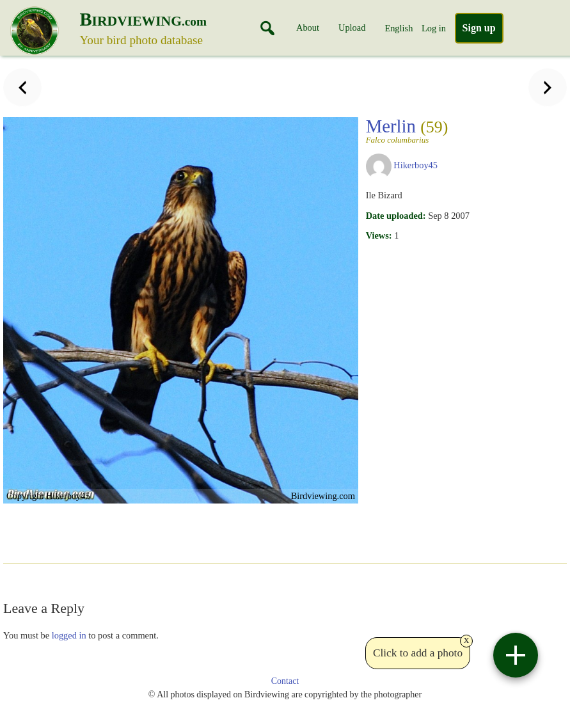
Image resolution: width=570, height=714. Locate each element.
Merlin (416, 130)
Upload (351, 27)
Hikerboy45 (415, 165)
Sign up (479, 27)
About (307, 27)
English (398, 28)
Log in (434, 28)
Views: (379, 235)
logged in (69, 635)
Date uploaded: (396, 215)
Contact (285, 681)
